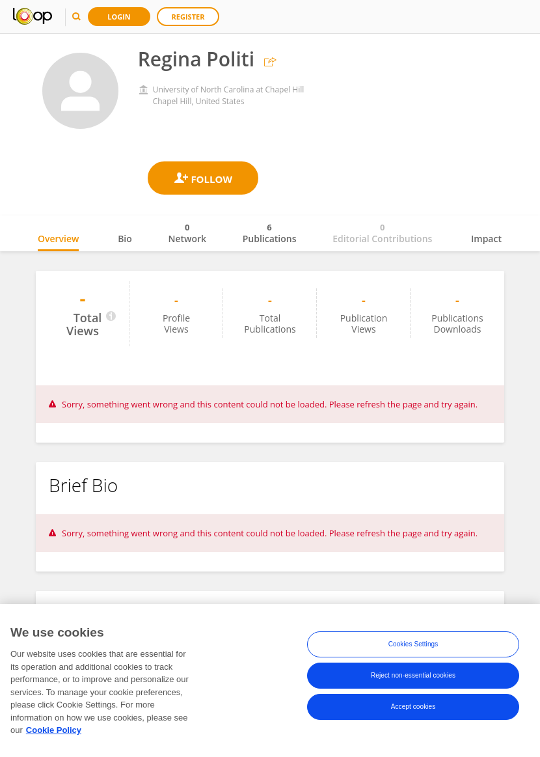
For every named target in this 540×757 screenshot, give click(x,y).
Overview (58, 238)
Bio (125, 238)
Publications (270, 233)
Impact (486, 238)
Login (119, 16)
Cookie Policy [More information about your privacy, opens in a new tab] (53, 732)
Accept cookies (413, 709)
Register (188, 16)
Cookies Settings (413, 646)
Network (187, 233)
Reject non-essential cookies (413, 677)
